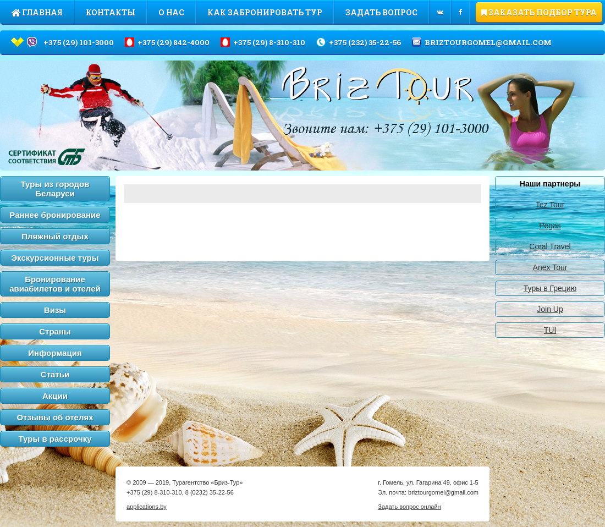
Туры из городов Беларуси (55, 188)
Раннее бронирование (54, 214)
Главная (37, 12)
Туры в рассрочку (55, 438)
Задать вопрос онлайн (409, 506)
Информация (54, 353)
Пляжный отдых (55, 236)
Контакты (110, 12)
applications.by (147, 506)
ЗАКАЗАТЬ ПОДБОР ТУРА (539, 12)
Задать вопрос (381, 12)
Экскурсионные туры (54, 257)
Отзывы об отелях (54, 417)
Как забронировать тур (264, 12)
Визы (55, 310)
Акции (55, 395)
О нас (171, 12)
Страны (55, 331)
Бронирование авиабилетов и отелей (55, 284)
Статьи (55, 374)
